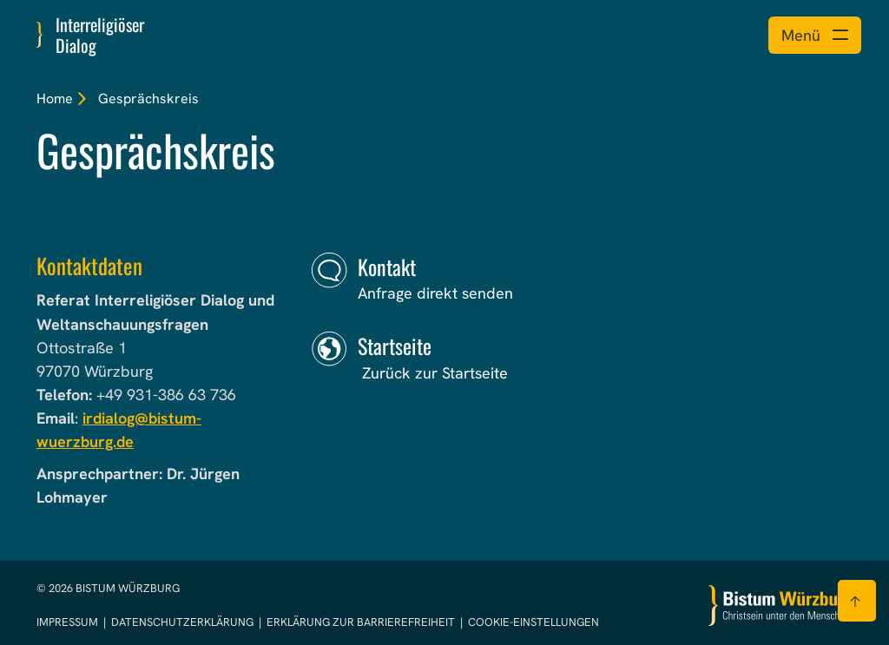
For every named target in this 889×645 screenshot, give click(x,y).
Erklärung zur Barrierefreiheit (361, 622)
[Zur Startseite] (780, 605)
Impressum (68, 622)
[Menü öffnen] (814, 35)
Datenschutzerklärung (183, 622)
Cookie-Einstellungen (533, 622)
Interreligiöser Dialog (100, 34)
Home (54, 98)
